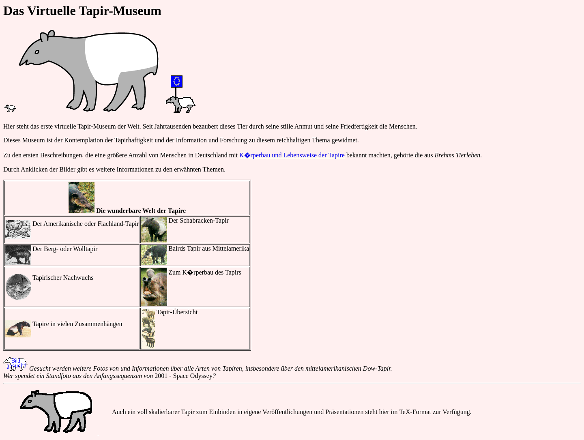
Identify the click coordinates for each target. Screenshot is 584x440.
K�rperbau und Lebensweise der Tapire (292, 155)
